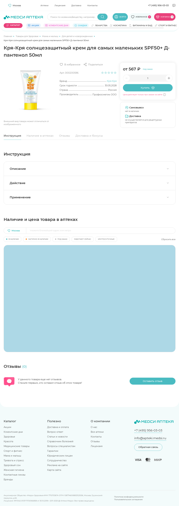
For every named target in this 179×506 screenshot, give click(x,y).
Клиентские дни (13, 431)
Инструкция (12, 135)
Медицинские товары (17, 446)
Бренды (8, 479)
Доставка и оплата (58, 427)
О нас (94, 427)
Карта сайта (54, 470)
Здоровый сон (12, 465)
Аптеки (44, 5)
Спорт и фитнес (13, 451)
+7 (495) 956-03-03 (158, 5)
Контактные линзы (14, 474)
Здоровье (9, 436)
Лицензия (59, 5)
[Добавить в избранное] (70, 64)
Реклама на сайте (57, 465)
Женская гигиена (14, 470)
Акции (7, 427)
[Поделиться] (93, 64)
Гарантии (52, 451)
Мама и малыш (50, 36)
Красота (8, 441)
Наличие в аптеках (40, 135)
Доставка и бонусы (89, 135)
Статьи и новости (57, 436)
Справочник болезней (60, 441)
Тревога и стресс (14, 460)
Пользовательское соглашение (128, 499)
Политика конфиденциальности (129, 497)
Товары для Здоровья (27, 36)
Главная (8, 36)
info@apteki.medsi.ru (150, 438)
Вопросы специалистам (61, 446)
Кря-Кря (112, 81)
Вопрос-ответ (55, 431)
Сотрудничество (57, 460)
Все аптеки (97, 431)
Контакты (92, 5)
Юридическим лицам (60, 455)
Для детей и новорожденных (77, 36)
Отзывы (64, 135)
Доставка (76, 5)
